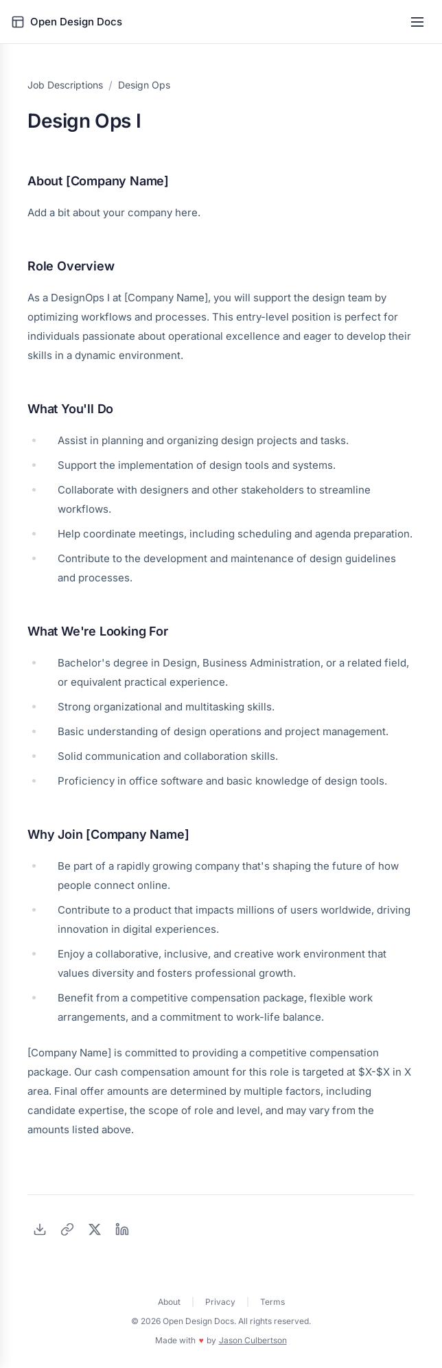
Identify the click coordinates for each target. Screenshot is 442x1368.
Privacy (220, 1302)
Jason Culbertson (253, 1340)
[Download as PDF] (39, 1229)
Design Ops (144, 85)
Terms (272, 1302)
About (169, 1302)
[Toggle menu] (417, 22)
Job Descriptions (65, 85)
